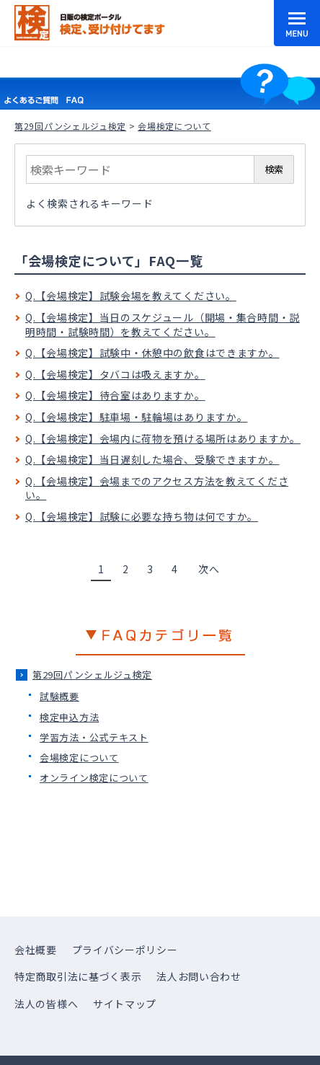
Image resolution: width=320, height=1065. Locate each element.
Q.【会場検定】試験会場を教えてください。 (130, 295)
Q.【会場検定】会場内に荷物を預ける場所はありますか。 (163, 438)
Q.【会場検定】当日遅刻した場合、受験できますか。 (152, 459)
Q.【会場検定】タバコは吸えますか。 (115, 374)
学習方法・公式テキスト (94, 737)
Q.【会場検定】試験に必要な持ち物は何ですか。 (141, 516)
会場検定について (79, 757)
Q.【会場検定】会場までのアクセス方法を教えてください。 (156, 488)
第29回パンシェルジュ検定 (70, 126)
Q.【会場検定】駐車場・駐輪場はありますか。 (136, 417)
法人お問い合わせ (198, 976)
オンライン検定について (94, 778)
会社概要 (35, 949)
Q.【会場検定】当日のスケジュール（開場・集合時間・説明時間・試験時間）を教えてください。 (162, 324)
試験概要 (59, 696)
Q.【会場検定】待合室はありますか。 (115, 395)
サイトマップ (124, 1003)
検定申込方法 (69, 717)
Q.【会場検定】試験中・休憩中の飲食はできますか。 (152, 352)
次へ (208, 569)
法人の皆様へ (46, 1003)
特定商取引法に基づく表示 (77, 976)
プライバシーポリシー (125, 949)
